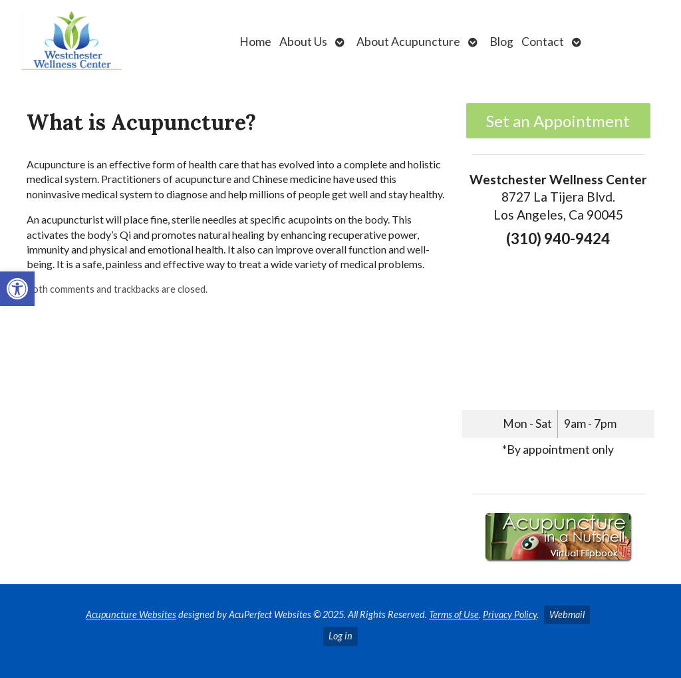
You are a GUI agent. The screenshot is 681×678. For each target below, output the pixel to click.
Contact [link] (542, 42)
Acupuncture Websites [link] (131, 614)
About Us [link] (303, 42)
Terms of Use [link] (454, 614)
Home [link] (255, 42)
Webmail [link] (567, 614)
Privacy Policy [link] (510, 614)
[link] (17, 288)
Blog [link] (501, 42)
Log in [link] (340, 635)
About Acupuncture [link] (408, 42)
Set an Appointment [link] (558, 120)
